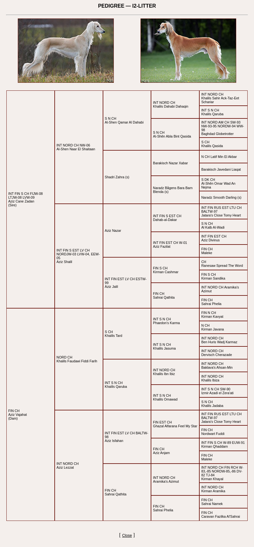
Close (127, 535)
